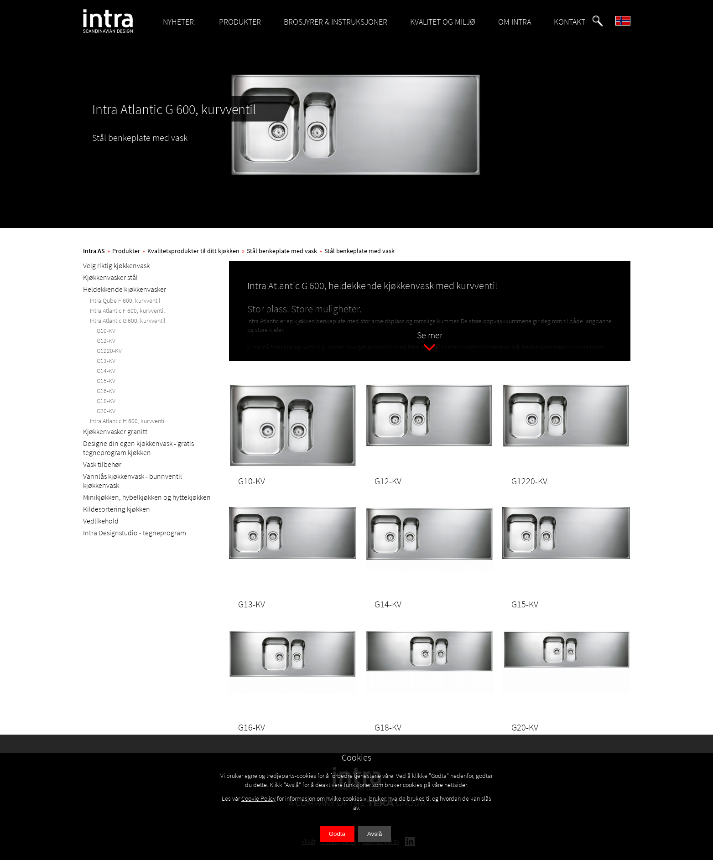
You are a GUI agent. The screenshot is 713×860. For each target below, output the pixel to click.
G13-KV (106, 361)
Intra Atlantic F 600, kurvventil (127, 310)
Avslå (374, 833)
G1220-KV (109, 351)
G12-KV (106, 341)
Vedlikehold (101, 520)
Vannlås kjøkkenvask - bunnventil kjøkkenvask (132, 480)
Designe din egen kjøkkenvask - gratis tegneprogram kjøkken (138, 448)
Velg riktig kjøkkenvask (116, 265)
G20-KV (106, 411)
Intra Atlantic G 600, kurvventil (127, 320)
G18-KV (106, 401)
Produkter (126, 251)
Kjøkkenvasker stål (110, 277)
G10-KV (106, 330)
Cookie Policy (258, 798)
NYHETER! (179, 21)
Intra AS (94, 251)
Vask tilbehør (102, 464)
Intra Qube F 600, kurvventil (125, 300)
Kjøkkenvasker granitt (115, 431)
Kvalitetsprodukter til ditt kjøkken (193, 251)
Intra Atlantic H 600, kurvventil (128, 421)
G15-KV (106, 381)
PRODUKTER (240, 21)
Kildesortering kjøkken (116, 508)
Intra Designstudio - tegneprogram (134, 532)
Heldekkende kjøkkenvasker (124, 289)
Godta (337, 833)
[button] (597, 21)
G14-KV (106, 371)
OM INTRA (514, 21)
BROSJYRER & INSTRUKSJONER (335, 21)
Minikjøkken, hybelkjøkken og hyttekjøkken (147, 497)
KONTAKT (569, 21)
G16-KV (106, 391)
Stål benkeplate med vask (282, 251)
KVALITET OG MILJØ (442, 21)
